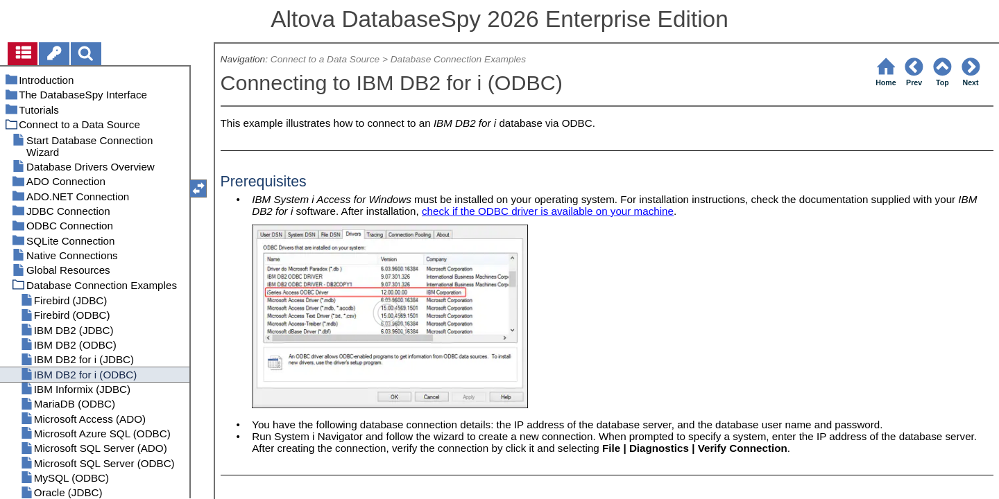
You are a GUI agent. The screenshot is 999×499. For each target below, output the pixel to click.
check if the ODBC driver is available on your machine (548, 211)
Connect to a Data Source (325, 59)
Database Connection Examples (458, 59)
